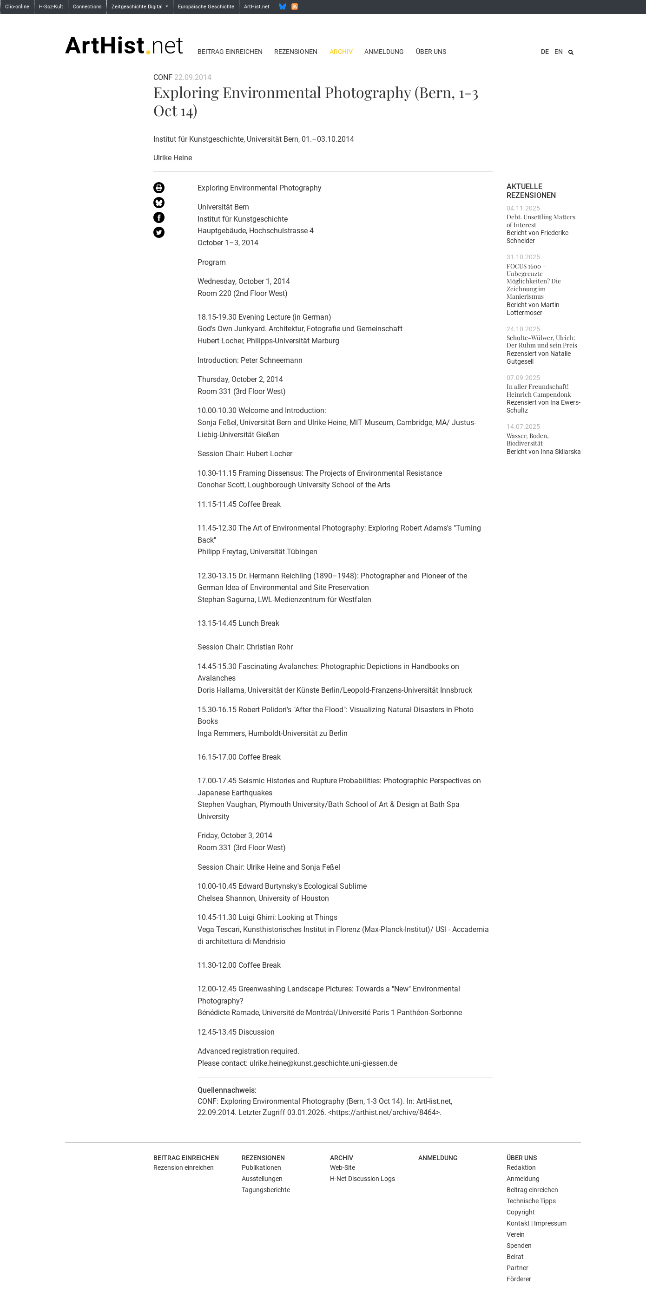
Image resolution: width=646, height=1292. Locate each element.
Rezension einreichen (183, 1167)
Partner (517, 1268)
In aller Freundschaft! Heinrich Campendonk (539, 390)
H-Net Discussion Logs (362, 1178)
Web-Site (342, 1167)
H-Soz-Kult (51, 7)
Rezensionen (295, 51)
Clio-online (17, 7)
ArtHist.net (257, 7)
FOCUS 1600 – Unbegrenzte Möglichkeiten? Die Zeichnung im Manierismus (534, 281)
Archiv (341, 51)
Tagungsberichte (266, 1190)
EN (558, 51)
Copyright (521, 1212)
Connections (87, 7)
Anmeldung (384, 51)
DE (545, 51)
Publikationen (261, 1167)
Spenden (519, 1245)
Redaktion (521, 1167)
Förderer (519, 1279)
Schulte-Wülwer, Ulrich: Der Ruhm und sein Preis (542, 341)
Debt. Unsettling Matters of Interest (541, 220)
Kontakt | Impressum (537, 1223)
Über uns (431, 51)
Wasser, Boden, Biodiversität (528, 439)
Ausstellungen (262, 1178)
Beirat (515, 1256)
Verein (516, 1234)
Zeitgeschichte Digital (138, 7)
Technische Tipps (531, 1201)
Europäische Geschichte (206, 7)
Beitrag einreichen (230, 51)
